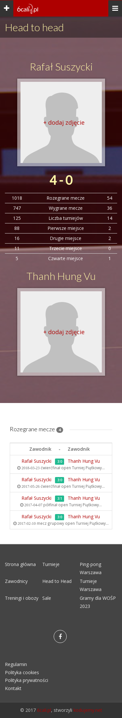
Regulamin (16, 664)
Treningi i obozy (21, 598)
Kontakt (13, 688)
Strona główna (20, 564)
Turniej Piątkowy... (88, 467)
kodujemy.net (88, 710)
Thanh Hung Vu (61, 276)
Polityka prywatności (26, 680)
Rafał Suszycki (61, 66)
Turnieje (51, 564)
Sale (46, 598)
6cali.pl (44, 710)
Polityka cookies (22, 672)
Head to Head (57, 581)
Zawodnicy (16, 581)
